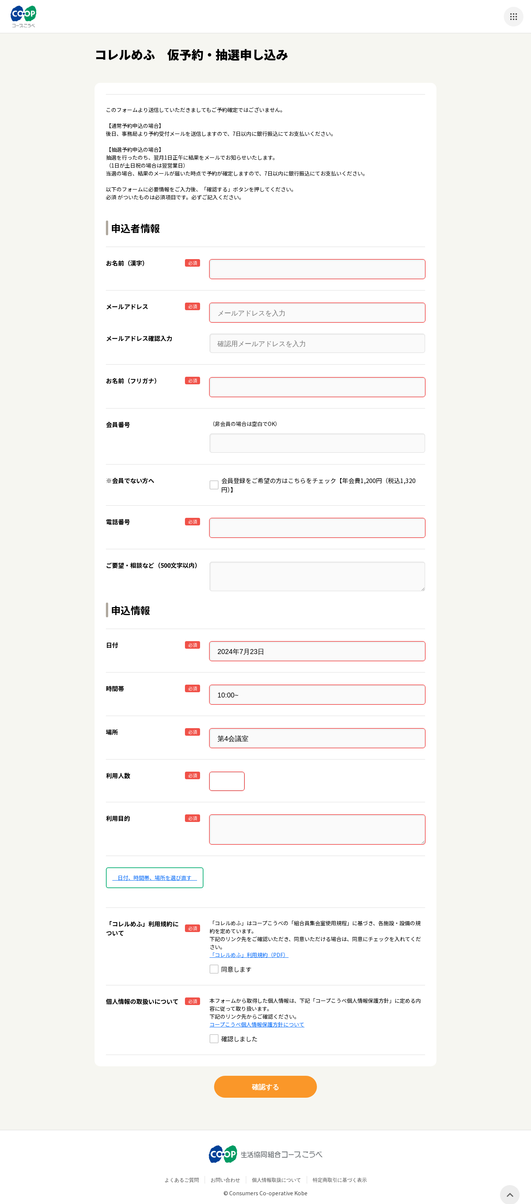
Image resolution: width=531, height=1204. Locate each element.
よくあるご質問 (182, 1167)
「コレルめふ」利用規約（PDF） (249, 943)
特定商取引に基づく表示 (340, 1167)
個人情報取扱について (276, 1167)
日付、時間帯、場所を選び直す (154, 866)
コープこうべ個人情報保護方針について (257, 1012)
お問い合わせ (225, 1167)
